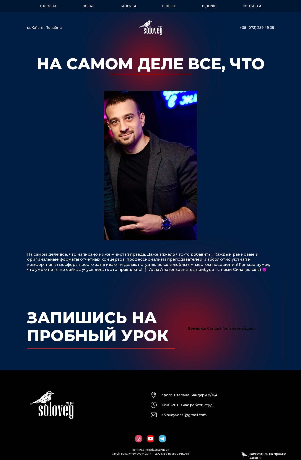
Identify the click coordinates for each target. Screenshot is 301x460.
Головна (48, 6)
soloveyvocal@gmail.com (184, 415)
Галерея (128, 6)
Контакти (252, 6)
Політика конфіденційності (150, 449)
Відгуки (209, 6)
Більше (169, 6)
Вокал (89, 6)
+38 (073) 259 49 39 (257, 28)
